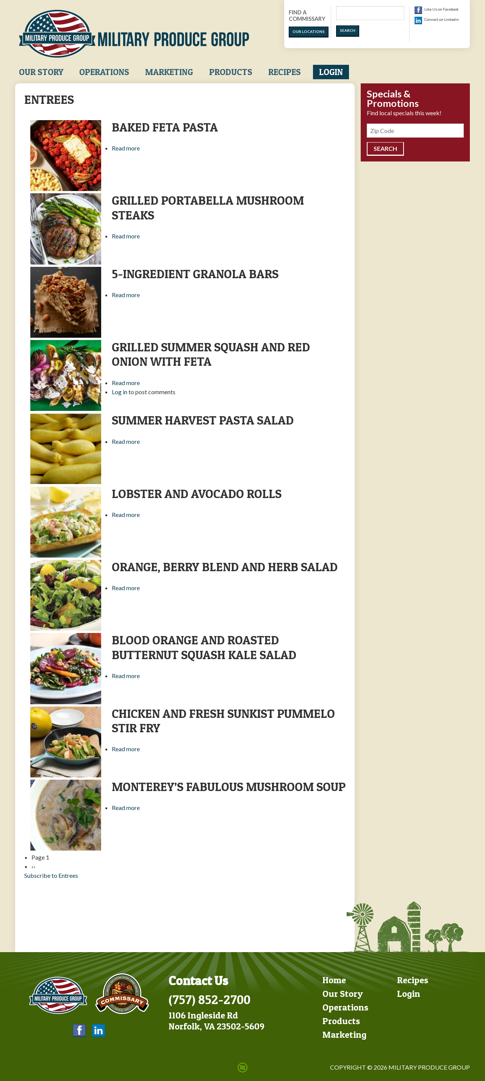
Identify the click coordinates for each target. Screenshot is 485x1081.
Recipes (284, 72)
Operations (104, 72)
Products (230, 72)
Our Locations (309, 32)
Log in (119, 391)
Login (331, 72)
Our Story (41, 72)
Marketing (169, 72)
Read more (126, 148)
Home (334, 979)
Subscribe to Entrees (51, 875)
